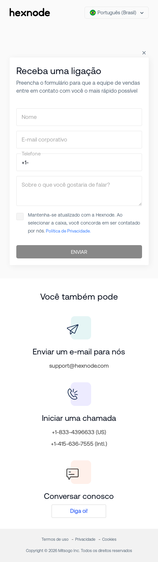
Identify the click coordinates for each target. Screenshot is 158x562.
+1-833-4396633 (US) (79, 432)
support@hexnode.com (79, 365)
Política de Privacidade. (68, 231)
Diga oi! (79, 511)
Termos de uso (55, 539)
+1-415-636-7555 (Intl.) (79, 443)
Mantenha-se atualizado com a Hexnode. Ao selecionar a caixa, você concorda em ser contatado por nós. (78, 223)
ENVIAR (79, 252)
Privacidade (85, 539)
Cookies (109, 539)
